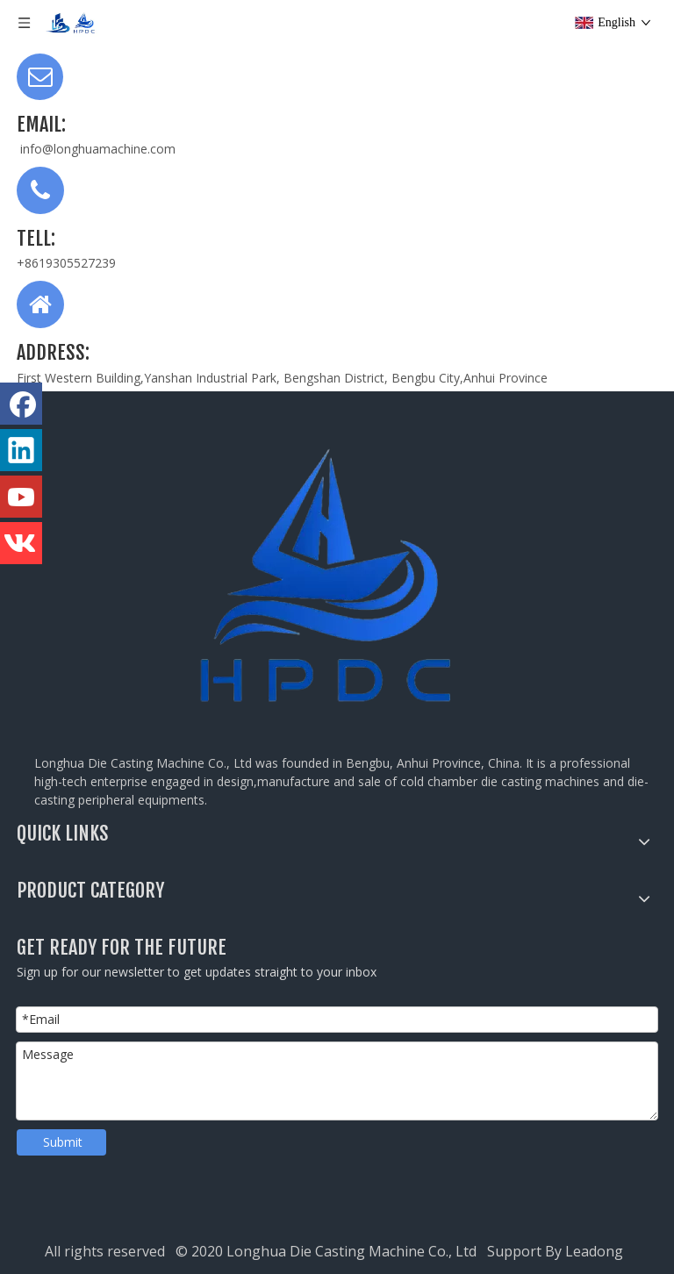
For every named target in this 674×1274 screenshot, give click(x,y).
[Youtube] (21, 497)
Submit (62, 1142)
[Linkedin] (21, 450)
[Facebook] (21, 404)
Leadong (597, 1251)
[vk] (21, 543)
